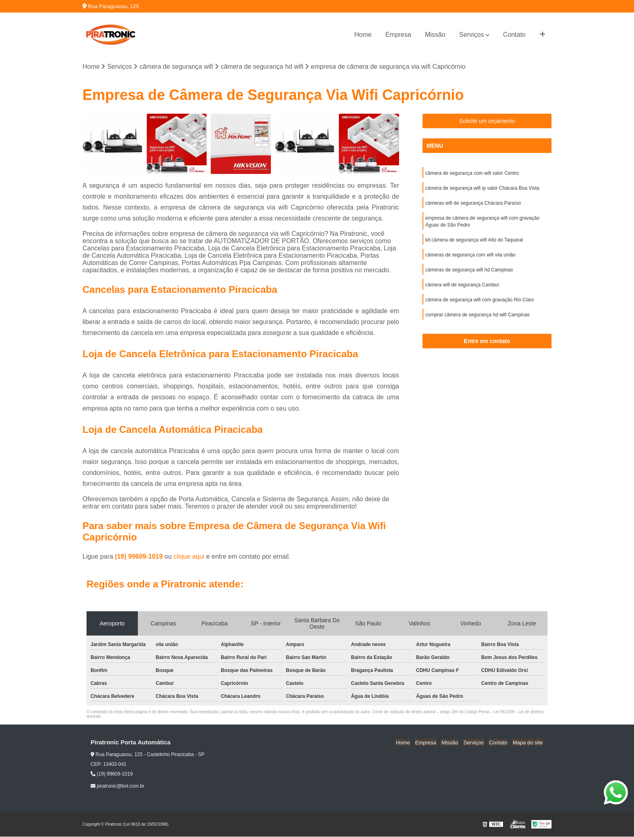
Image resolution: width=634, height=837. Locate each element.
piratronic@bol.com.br (117, 786)
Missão (435, 34)
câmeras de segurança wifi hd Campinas (469, 273)
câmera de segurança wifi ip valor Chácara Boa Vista (482, 189)
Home (363, 34)
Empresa (398, 34)
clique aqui (189, 556)
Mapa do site (528, 743)
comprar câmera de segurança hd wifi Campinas (477, 319)
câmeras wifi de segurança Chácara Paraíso (473, 204)
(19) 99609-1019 (140, 556)
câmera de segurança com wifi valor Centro (472, 173)
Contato (514, 34)
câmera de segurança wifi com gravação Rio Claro (479, 304)
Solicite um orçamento (487, 121)
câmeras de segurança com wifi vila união (470, 258)
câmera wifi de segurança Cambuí (462, 288)
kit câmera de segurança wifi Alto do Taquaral (474, 242)
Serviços (471, 34)
